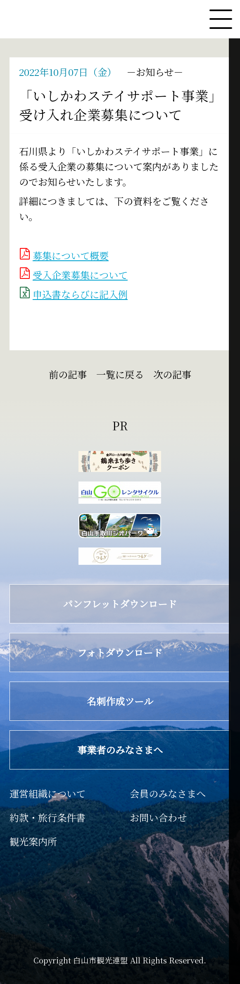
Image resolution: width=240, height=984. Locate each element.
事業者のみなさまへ (91, 750)
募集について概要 (71, 255)
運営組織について (48, 793)
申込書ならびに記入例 (80, 294)
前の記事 (60, 374)
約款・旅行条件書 (48, 817)
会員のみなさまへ (168, 793)
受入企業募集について (80, 275)
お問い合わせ (158, 817)
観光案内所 (33, 841)
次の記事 (179, 374)
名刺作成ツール (86, 701)
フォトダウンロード (90, 652)
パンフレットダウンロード (98, 604)
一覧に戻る (120, 374)
